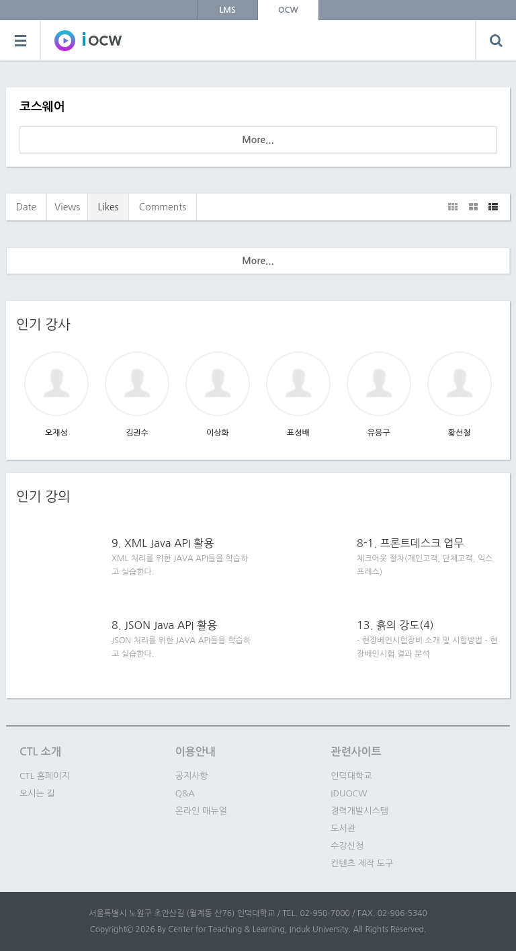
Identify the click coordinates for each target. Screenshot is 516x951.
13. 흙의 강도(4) (395, 625)
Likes (107, 207)
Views (67, 207)
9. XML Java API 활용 (163, 543)
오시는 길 (37, 793)
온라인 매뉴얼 (201, 811)
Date (26, 207)
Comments (162, 207)
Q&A (185, 793)
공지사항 (191, 776)
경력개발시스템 (359, 811)
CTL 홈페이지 (44, 776)
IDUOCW (349, 793)
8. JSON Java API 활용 (164, 625)
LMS (228, 10)
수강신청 (347, 845)
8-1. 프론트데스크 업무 (410, 543)
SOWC (88, 40)
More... (258, 139)
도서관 (343, 828)
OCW (288, 10)
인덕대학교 (351, 776)
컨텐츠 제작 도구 (362, 863)
